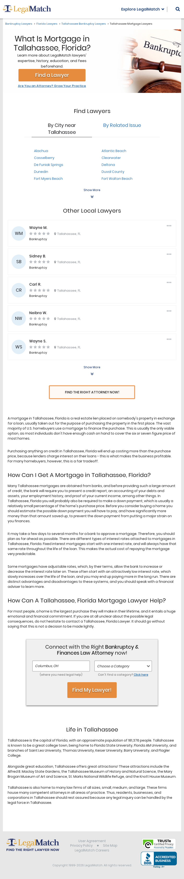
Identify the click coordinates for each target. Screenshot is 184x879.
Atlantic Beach (114, 150)
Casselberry (44, 157)
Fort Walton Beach (117, 178)
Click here (141, 675)
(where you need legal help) (61, 675)
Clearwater (111, 157)
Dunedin (41, 171)
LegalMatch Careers (92, 851)
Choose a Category (113, 666)
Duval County (113, 171)
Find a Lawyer (52, 75)
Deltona (108, 164)
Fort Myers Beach (48, 178)
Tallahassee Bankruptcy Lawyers (84, 24)
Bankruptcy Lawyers (18, 24)
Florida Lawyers (46, 24)
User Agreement (92, 841)
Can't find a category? (123, 675)
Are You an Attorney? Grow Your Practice (52, 86)
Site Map (110, 846)
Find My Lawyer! (92, 690)
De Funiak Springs (48, 164)
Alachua (41, 150)
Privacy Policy (81, 846)
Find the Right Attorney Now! (92, 392)
